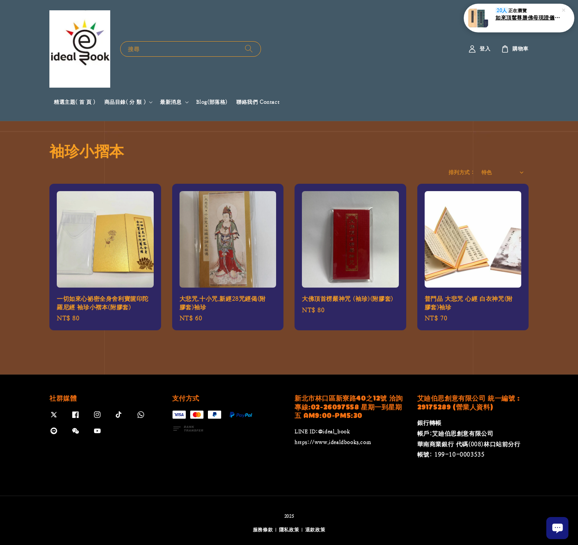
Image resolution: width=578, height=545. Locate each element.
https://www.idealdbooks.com (333, 442)
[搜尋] (249, 49)
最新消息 (170, 102)
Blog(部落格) (211, 102)
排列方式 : (461, 172)
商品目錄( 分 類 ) (125, 102)
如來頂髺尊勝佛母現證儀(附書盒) (527, 18)
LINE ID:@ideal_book (322, 432)
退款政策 (315, 529)
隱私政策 (289, 529)
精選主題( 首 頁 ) (74, 102)
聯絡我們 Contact (257, 102)
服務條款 (263, 529)
